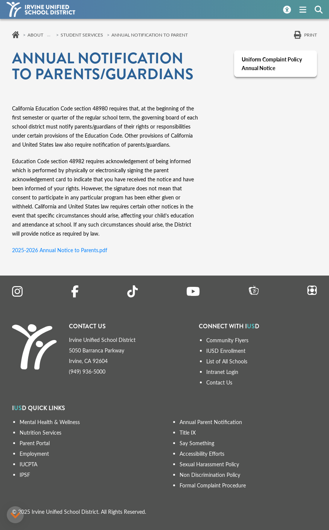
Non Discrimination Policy (210, 474)
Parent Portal (35, 443)
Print (310, 35)
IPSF (25, 474)
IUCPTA (28, 464)
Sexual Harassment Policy (209, 464)
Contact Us (219, 382)
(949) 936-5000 (87, 371)
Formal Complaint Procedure (213, 485)
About (35, 35)
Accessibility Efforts (202, 453)
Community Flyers (227, 340)
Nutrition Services (40, 432)
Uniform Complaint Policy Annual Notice (272, 64)
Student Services (82, 35)
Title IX (188, 432)
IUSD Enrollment (225, 350)
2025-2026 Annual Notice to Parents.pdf (59, 250)
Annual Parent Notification (211, 422)
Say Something (197, 443)
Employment (34, 453)
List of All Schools (226, 361)
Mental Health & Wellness (50, 422)
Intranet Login (222, 371)
